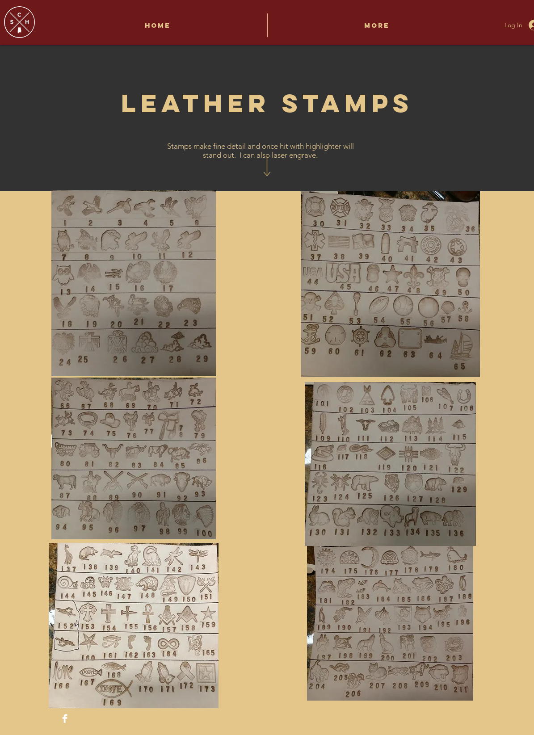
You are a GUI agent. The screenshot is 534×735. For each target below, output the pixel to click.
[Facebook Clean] (64, 718)
